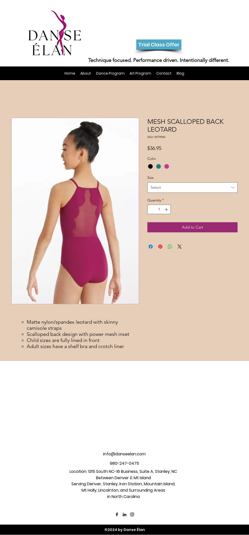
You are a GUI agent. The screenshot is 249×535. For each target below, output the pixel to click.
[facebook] (116, 514)
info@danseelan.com (124, 454)
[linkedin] (124, 514)
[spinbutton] (159, 209)
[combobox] (192, 187)
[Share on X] (180, 247)
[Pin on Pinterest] (160, 247)
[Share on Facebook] (151, 247)
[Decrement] (151, 209)
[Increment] (167, 209)
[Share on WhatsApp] (170, 247)
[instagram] (132, 514)
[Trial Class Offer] (158, 45)
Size (150, 177)
